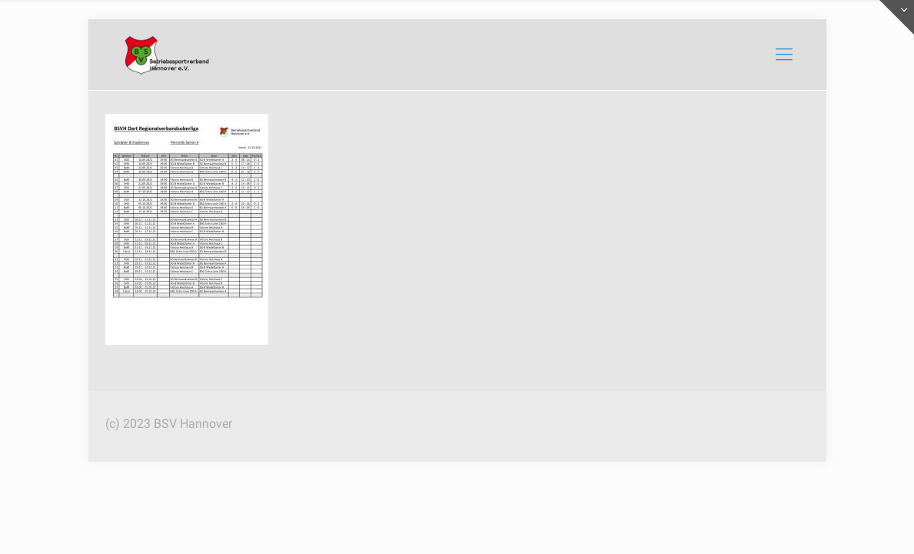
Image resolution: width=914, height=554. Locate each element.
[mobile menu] (784, 55)
